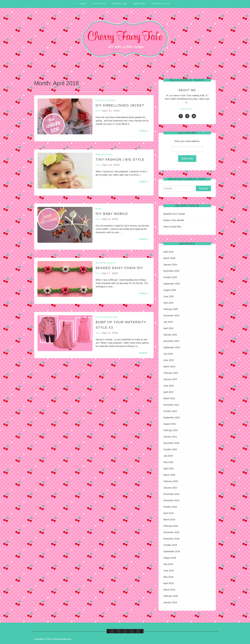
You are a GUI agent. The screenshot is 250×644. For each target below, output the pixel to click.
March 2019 (169, 519)
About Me (139, 4)
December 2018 (171, 532)
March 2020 (169, 475)
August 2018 (169, 558)
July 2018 (168, 564)
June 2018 (168, 570)
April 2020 (168, 468)
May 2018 (168, 577)
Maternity (112, 317)
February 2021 (170, 430)
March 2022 (169, 398)
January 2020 (170, 487)
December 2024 (171, 315)
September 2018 (171, 551)
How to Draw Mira (172, 226)
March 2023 (169, 366)
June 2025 (168, 296)
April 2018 (168, 583)
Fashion (100, 100)
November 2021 (171, 405)
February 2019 (170, 526)
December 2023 (171, 341)
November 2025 (171, 271)
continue (144, 130)
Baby (99, 154)
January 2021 (170, 436)
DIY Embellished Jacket (120, 105)
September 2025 (171, 283)
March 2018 (169, 589)
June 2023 (168, 360)
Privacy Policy (161, 4)
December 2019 (171, 494)
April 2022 (168, 392)
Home (82, 4)
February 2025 (170, 309)
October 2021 (170, 411)
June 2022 (168, 385)
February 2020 (170, 481)
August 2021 (169, 424)
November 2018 (171, 538)
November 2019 (171, 500)
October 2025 (170, 277)
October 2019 (170, 507)
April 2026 (168, 252)
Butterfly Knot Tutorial (174, 214)
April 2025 (168, 303)
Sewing (111, 100)
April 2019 (168, 513)
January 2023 (170, 379)
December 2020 (171, 443)
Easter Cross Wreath (173, 220)
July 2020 (168, 456)
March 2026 (169, 258)
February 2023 (170, 373)
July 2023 (168, 354)
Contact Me (119, 4)
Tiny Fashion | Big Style (120, 159)
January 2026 (170, 264)
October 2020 (170, 449)
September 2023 (171, 347)
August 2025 (169, 290)
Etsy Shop (99, 4)
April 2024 (168, 328)
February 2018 (170, 596)
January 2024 (170, 334)
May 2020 (168, 462)
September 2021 (171, 417)
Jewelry (111, 263)
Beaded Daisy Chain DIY (119, 268)
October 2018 (170, 545)
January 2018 (170, 602)
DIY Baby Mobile (112, 213)
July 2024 (168, 322)
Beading (101, 263)
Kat (98, 110)
